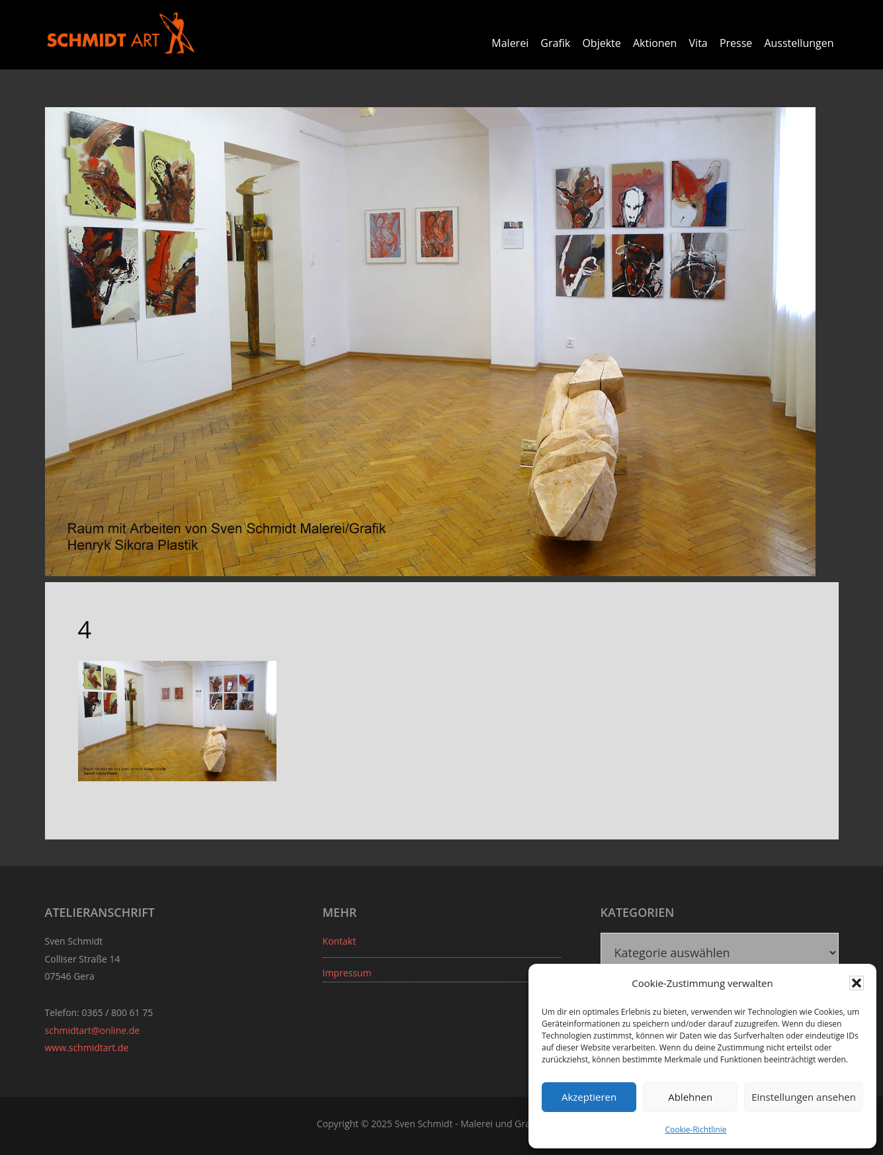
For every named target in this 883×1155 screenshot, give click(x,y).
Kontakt (340, 941)
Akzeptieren (589, 1096)
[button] (856, 983)
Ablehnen (690, 1096)
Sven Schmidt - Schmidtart (121, 33)
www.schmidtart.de (87, 1047)
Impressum (347, 972)
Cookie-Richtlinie (696, 1129)
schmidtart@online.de (92, 1030)
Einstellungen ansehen (803, 1096)
